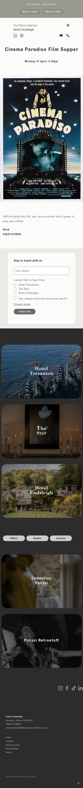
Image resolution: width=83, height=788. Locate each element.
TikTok (73, 688)
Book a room (29, 11)
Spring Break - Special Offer (41, 4)
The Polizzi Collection (25, 25)
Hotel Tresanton (29, 284)
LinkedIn (80, 688)
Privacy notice (13, 745)
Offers (13, 538)
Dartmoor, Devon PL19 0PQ (19, 720)
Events (37, 538)
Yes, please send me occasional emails (43, 298)
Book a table (53, 11)
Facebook (67, 688)
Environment (12, 748)
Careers (60, 538)
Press (8, 737)
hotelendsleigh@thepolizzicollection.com (26, 727)
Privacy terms (22, 304)
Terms (9, 752)
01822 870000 (13, 724)
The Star (24, 288)
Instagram (60, 688)
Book (6, 229)
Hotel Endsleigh (28, 293)
